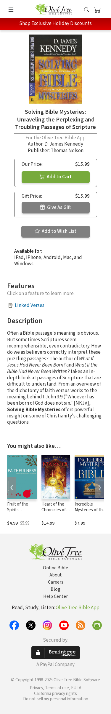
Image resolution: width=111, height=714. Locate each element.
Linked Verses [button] (29, 305)
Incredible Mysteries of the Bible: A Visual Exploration (90, 512)
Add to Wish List (55, 231)
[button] (86, 10)
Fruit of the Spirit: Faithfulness (18, 510)
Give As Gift (55, 207)
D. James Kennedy (63, 144)
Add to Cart (56, 176)
